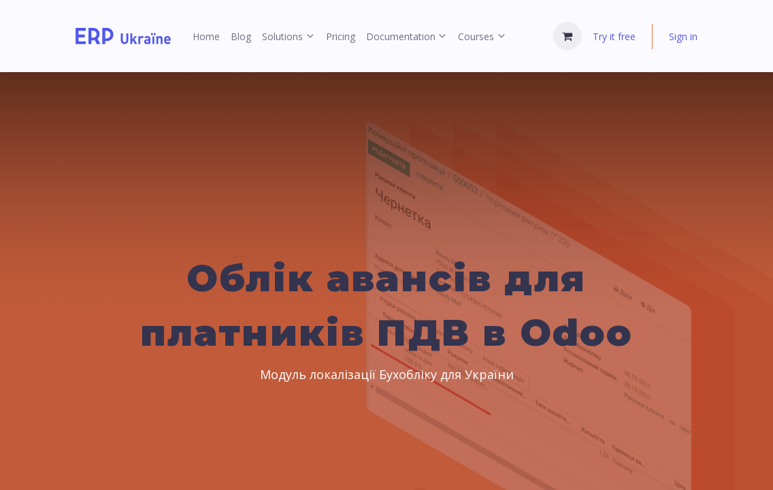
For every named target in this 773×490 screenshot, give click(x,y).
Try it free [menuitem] (614, 36)
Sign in (683, 36)
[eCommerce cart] (567, 36)
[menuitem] (206, 36)
